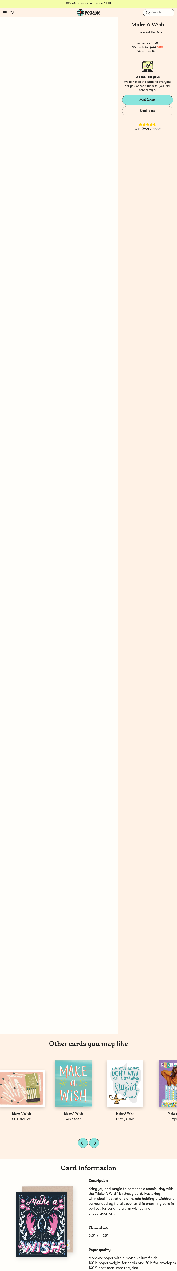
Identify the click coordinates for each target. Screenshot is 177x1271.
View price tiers (147, 51)
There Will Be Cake (149, 32)
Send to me (147, 110)
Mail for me (147, 99)
